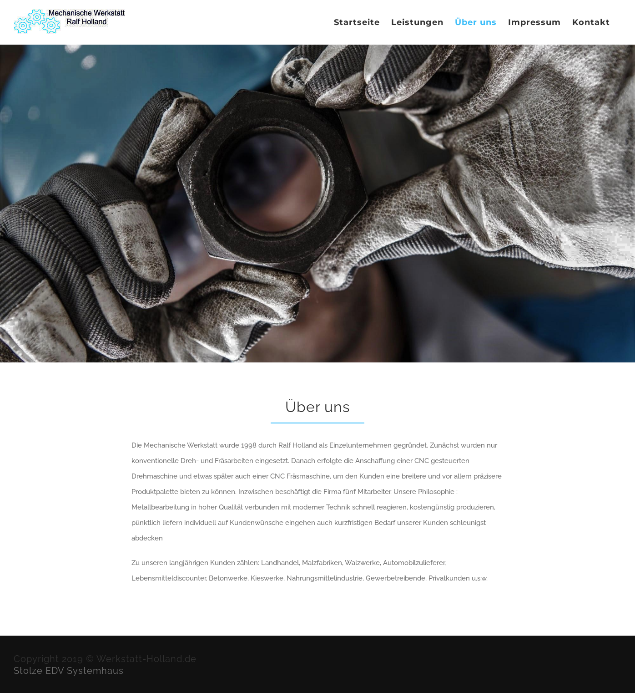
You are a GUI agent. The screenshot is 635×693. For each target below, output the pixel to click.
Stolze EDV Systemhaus (69, 670)
